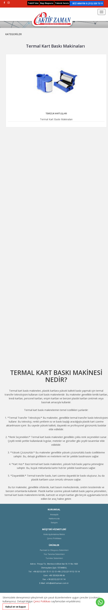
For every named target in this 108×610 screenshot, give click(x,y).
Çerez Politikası (42, 601)
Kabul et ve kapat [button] (15, 606)
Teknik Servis (62, 3)
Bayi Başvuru (46, 3)
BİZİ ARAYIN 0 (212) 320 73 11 (88, 3)
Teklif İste (33, 3)
